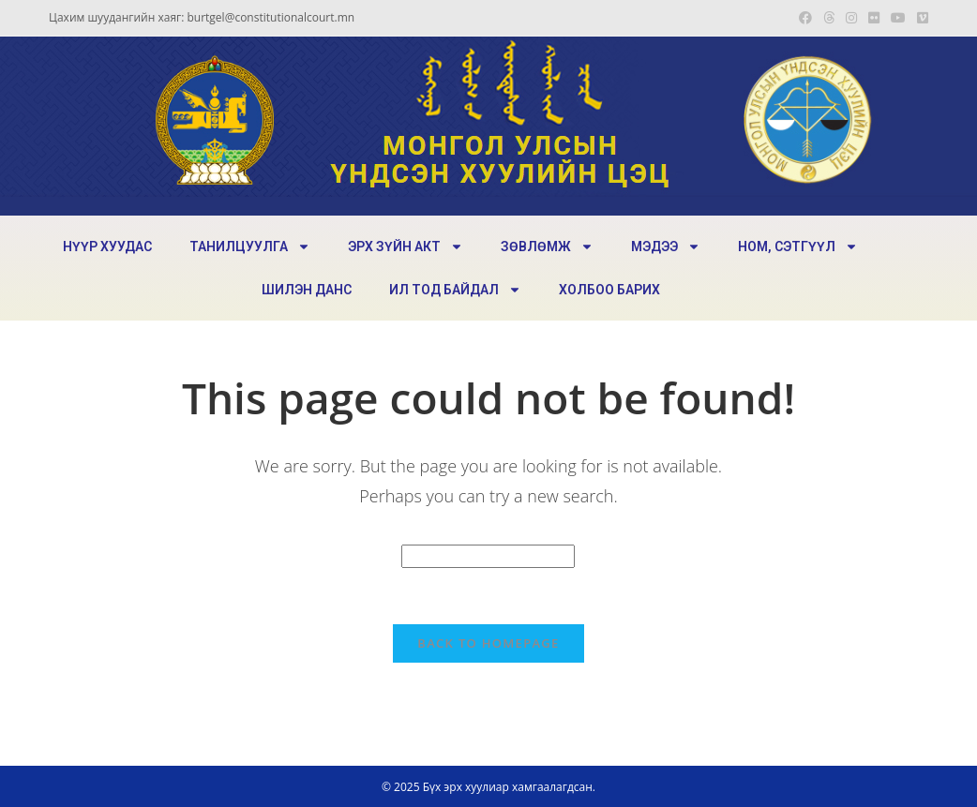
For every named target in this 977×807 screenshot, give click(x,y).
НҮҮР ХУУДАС (107, 246)
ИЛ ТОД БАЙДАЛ (455, 290)
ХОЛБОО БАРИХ (609, 289)
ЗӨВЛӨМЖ (547, 246)
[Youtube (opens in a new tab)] (898, 17)
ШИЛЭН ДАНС (307, 289)
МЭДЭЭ (665, 246)
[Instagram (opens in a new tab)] (851, 17)
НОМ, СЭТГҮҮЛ (798, 246)
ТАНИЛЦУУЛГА (249, 246)
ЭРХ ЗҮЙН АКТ (405, 246)
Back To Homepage (488, 643)
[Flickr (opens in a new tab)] (874, 17)
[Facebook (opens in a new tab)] (805, 17)
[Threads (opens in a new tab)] (829, 17)
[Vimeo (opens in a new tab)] (919, 17)
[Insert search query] (488, 556)
